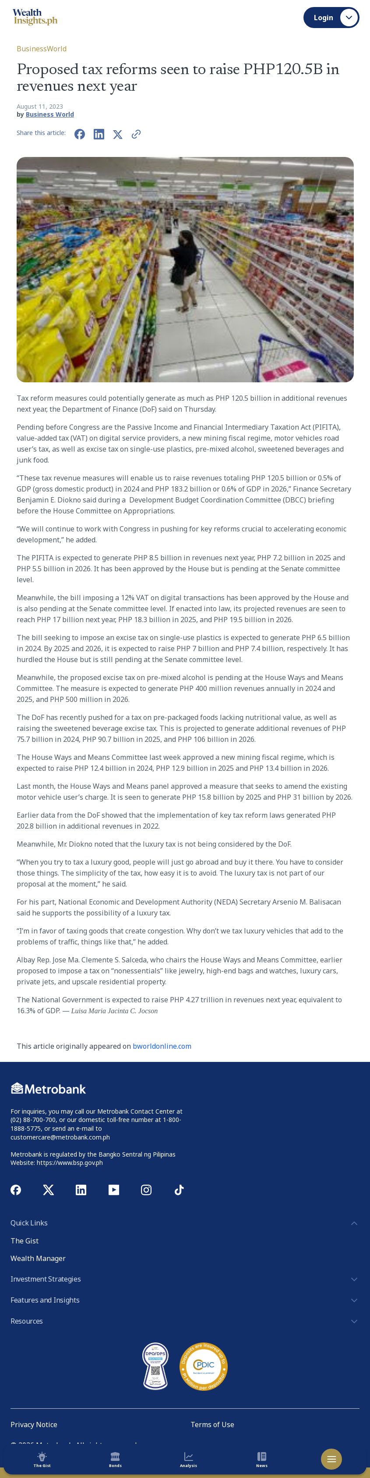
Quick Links (185, 1223)
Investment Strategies (185, 1279)
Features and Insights (185, 1300)
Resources (185, 1321)
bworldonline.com (162, 1046)
